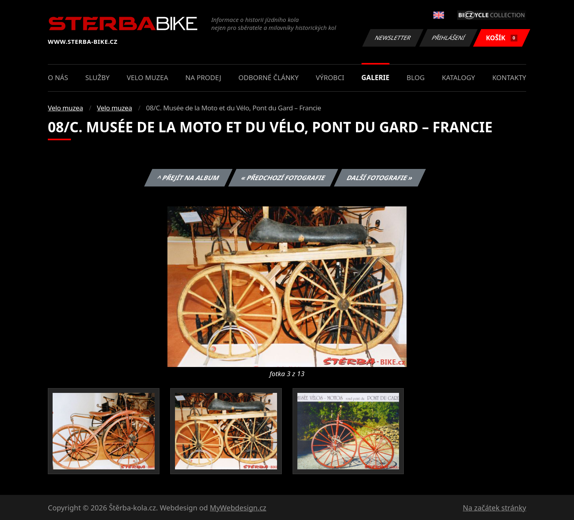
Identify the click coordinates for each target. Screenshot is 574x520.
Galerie (375, 77)
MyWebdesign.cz (238, 507)
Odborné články (268, 77)
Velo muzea (147, 77)
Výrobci (330, 77)
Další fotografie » (380, 177)
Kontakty (509, 77)
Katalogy (458, 77)
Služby (97, 77)
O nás (58, 77)
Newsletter (392, 37)
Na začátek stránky (494, 507)
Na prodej (203, 77)
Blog (416, 77)
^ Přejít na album (188, 177)
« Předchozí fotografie (283, 177)
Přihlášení (448, 37)
